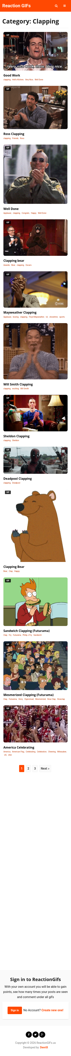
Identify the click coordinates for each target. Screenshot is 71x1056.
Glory (20, 699)
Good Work (11, 75)
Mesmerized (40, 699)
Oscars (28, 265)
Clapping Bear (13, 567)
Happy (33, 213)
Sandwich (38, 635)
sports (62, 317)
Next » (45, 768)
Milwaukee (61, 752)
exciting (15, 389)
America (6, 752)
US (5, 755)
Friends (15, 138)
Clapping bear (13, 261)
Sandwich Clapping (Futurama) (26, 631)
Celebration (42, 752)
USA (10, 755)
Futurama (17, 635)
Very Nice (29, 80)
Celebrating (30, 752)
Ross (22, 138)
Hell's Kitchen (17, 80)
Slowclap (61, 699)
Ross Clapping (13, 134)
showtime (53, 317)
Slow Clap (51, 699)
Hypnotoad (29, 699)
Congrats (25, 213)
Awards (6, 265)
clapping (7, 80)
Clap (11, 571)
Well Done (39, 80)
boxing (16, 317)
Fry (10, 635)
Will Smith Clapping (18, 384)
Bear (13, 265)
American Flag (18, 752)
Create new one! (52, 1010)
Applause (7, 213)
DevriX (44, 1047)
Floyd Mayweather (36, 317)
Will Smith (24, 389)
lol (47, 317)
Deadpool (16, 483)
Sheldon (15, 440)
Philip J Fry (27, 635)
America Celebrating (18, 747)
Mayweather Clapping (19, 312)
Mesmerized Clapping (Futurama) (28, 695)
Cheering (52, 752)
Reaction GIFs (16, 5)
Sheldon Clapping (16, 436)
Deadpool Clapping (17, 478)
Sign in (15, 1010)
